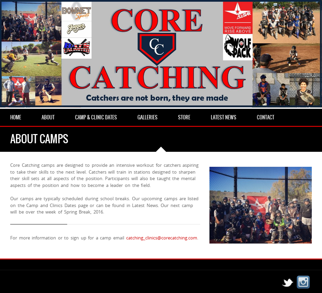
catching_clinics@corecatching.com (161, 238)
